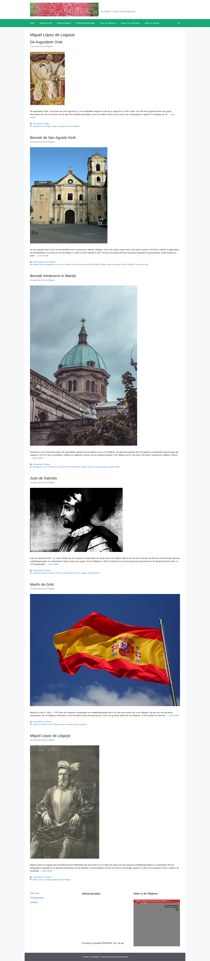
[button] (179, 23)
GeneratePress (121, 957)
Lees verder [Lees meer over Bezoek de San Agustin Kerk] (43, 255)
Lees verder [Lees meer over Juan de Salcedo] (53, 564)
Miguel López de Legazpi (55, 126)
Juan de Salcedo (65, 264)
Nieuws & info (46, 23)
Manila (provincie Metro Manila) (88, 264)
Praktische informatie (85, 23)
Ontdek (47, 464)
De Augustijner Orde (46, 42)
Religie (46, 124)
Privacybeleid (37, 898)
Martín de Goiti (61, 573)
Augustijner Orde (39, 126)
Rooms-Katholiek (72, 126)
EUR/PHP (107, 943)
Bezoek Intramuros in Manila (53, 276)
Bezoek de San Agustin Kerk (53, 138)
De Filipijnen (111, 8)
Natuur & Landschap (130, 23)
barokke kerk (37, 264)
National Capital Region (111, 467)
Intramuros (52, 467)
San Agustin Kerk (141, 264)
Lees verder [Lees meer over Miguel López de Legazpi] (47, 871)
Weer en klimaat (152, 23)
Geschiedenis (38, 124)
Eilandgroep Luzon (50, 264)
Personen (47, 570)
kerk (74, 264)
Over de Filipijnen (108, 23)
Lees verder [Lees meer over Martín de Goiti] (174, 715)
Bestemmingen (64, 23)
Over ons (34, 893)
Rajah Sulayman (94, 573)
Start (32, 23)
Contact (34, 902)
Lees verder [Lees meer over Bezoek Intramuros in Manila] (38, 458)
